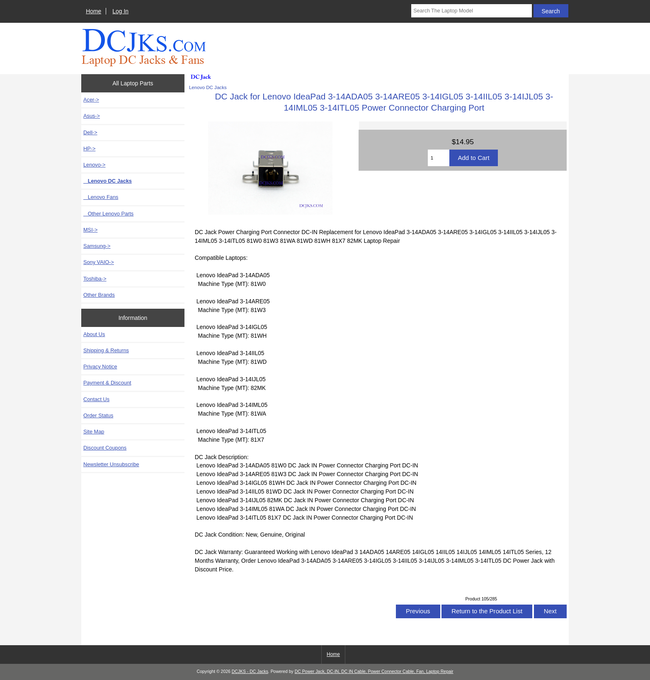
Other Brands (99, 295)
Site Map (93, 431)
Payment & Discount (107, 383)
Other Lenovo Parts (108, 214)
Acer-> (91, 100)
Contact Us (96, 399)
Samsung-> (97, 246)
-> (94, 165)
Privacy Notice (100, 366)
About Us (94, 334)
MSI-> (90, 230)
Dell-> (90, 132)
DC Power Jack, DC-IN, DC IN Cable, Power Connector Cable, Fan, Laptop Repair (374, 671)
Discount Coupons (104, 448)
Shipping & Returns (106, 350)
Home (93, 11)
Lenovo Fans (100, 197)
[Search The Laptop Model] (471, 10)
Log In (120, 11)
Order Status (98, 415)
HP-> (89, 148)
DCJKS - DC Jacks (250, 671)
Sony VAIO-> (98, 262)
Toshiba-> (95, 279)
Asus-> (91, 116)
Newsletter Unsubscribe (111, 464)
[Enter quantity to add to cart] (439, 158)
